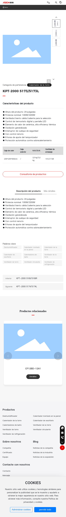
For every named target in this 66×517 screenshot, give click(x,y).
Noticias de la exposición (43, 457)
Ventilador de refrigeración (14, 434)
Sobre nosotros (12, 441)
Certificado (7, 452)
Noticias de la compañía (43, 448)
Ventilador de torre (10, 429)
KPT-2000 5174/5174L (26, 286)
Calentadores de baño (12, 425)
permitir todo (45, 509)
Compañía (7, 448)
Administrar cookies (21, 509)
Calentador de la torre (39, 85)
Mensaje (6, 475)
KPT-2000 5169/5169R (26, 278)
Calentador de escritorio (43, 420)
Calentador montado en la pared (47, 416)
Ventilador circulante (42, 429)
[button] (58, 356)
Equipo (5, 457)
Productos (9, 409)
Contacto (6, 471)
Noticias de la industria (42, 452)
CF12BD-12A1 (33, 368)
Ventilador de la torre (42, 425)
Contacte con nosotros (16, 464)
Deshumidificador (10, 416)
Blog (35, 441)
